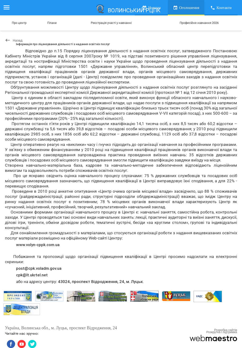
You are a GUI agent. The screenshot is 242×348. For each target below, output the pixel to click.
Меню (9, 7)
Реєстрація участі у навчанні (111, 23)
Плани (52, 23)
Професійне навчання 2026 (198, 23)
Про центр (19, 23)
